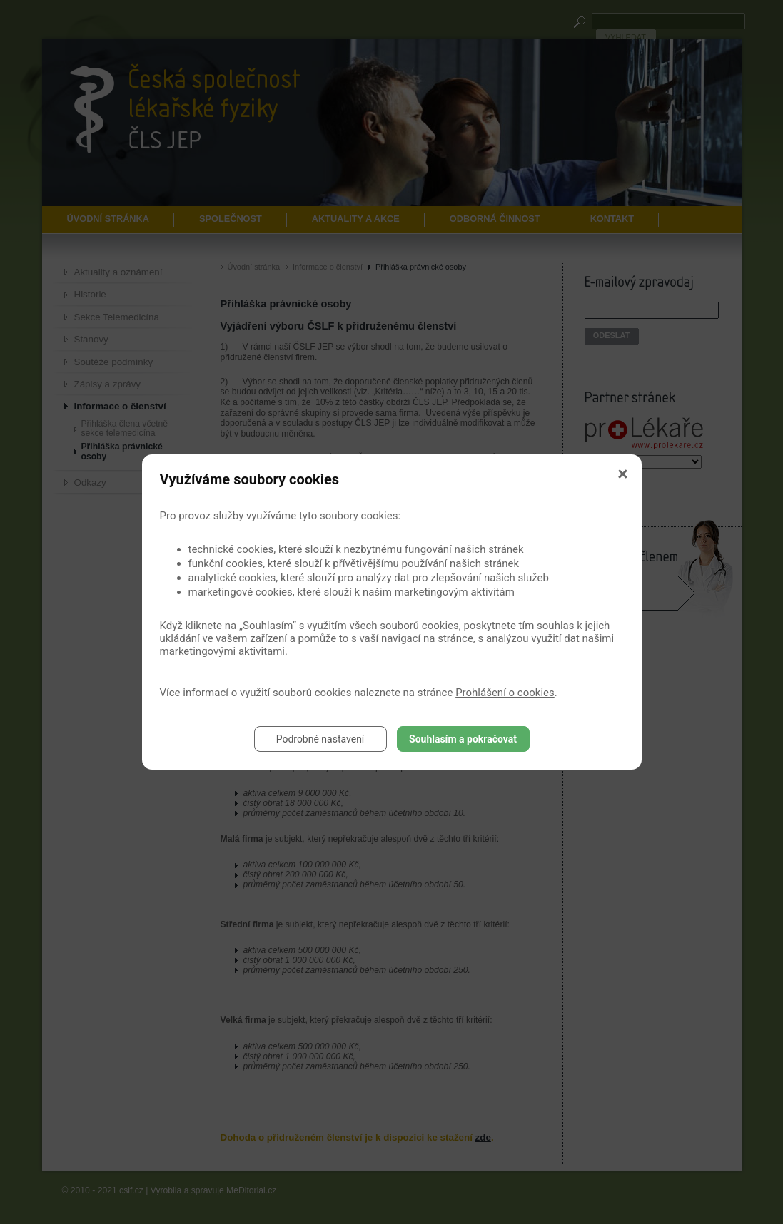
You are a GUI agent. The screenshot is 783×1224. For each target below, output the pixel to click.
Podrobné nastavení (320, 739)
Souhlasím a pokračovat (463, 739)
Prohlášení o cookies (505, 692)
